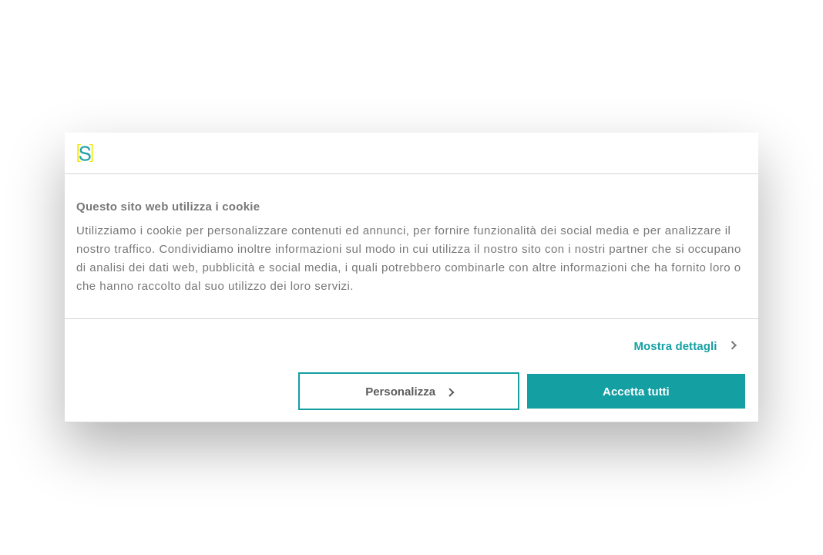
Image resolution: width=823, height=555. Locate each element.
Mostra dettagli (675, 345)
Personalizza (409, 391)
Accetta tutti (636, 391)
